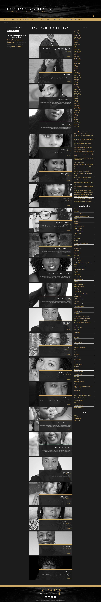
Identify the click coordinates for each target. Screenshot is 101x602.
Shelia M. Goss (77, 209)
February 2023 (77, 56)
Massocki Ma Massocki (78, 405)
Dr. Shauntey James (78, 327)
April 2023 (76, 54)
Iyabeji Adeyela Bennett (79, 299)
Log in (75, 415)
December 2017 (77, 109)
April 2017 (76, 119)
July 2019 (76, 81)
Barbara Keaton (77, 357)
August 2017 (76, 112)
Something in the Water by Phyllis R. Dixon (83, 201)
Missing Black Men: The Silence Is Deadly (82, 177)
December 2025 (77, 35)
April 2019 (76, 84)
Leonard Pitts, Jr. (77, 291)
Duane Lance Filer (77, 281)
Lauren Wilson (77, 332)
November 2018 (77, 91)
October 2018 (77, 93)
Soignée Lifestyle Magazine (19, 19)
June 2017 (76, 116)
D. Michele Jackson (78, 367)
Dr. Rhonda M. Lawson (78, 279)
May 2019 (76, 82)
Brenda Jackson (77, 245)
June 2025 (76, 42)
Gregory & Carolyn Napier (79, 213)
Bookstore (35, 19)
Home (6, 19)
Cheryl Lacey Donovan (78, 400)
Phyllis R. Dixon (77, 274)
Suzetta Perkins (77, 253)
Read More (69, 56)
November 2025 (77, 37)
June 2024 (76, 48)
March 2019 (76, 86)
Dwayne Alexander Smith (79, 284)
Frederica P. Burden (78, 228)
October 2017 (77, 110)
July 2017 (76, 114)
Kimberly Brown (77, 248)
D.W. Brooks (76, 313)
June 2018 (76, 98)
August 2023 (77, 53)
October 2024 (77, 44)
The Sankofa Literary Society (80, 347)
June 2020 (76, 67)
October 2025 (77, 39)
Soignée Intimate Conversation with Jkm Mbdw (84, 151)
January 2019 (77, 88)
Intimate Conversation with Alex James (82, 171)
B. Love (75, 349)
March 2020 (76, 70)
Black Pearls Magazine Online (30, 9)
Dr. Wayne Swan (77, 403)
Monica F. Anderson (78, 342)
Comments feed (77, 418)
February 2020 (77, 72)
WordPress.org (77, 420)
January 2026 (77, 34)
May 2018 (76, 100)
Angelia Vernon (77, 272)
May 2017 (76, 117)
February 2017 (77, 123)
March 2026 (76, 30)
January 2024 (77, 49)
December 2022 (77, 58)
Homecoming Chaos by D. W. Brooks (81, 316)
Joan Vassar (76, 379)
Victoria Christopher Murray (79, 267)
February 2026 (77, 32)
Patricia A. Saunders (78, 311)
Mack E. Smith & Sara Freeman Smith (81, 216)
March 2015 (76, 126)
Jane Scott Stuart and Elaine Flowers (81, 243)
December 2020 (77, 60)
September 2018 (77, 95)
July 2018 (76, 96)
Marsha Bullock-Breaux (78, 231)
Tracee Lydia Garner (78, 258)
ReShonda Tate (77, 221)
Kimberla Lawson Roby (78, 371)
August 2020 (77, 63)
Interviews (57, 19)
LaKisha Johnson (77, 260)
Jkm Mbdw (76, 223)
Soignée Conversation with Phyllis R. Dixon (83, 198)
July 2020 (76, 65)
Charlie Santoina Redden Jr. (79, 269)
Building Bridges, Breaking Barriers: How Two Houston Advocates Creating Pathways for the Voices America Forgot (83, 135)
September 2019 (77, 79)
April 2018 (76, 102)
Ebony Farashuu (77, 384)
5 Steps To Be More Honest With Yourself (82, 395)
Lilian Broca (76, 301)
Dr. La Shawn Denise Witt (79, 226)
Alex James (76, 236)
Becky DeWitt (76, 376)
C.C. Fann (76, 344)
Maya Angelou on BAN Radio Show (81, 294)
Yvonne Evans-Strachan (79, 407)
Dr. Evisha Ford (77, 330)
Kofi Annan (76, 337)
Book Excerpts (46, 19)
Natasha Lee (76, 255)
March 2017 (76, 121)
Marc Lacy (76, 325)
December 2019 (77, 75)
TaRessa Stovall (77, 359)
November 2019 (77, 77)
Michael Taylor (77, 289)
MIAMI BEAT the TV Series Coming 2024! (82, 322)
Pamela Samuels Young (79, 286)
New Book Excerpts (85, 131)
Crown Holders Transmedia (73, 19)
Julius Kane (76, 211)
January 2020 (77, 74)
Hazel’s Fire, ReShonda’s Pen (79, 162)
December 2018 (77, 89)
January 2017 (76, 124)
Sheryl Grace (76, 369)
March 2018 (76, 103)
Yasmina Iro (76, 354)
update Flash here (16, 47)
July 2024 (76, 46)
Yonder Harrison (77, 296)
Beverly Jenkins (77, 241)
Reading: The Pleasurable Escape (81, 398)
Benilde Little (77, 390)
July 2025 (76, 40)
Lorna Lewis (76, 250)
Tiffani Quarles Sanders (79, 304)
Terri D (75, 352)
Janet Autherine (77, 362)
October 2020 (77, 61)
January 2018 (76, 107)
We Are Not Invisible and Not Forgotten (82, 180)
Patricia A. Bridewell (78, 374)
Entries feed (76, 417)
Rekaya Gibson (77, 238)
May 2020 (76, 68)
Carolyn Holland (77, 277)
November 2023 (77, 51)
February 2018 (77, 105)
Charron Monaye (77, 233)
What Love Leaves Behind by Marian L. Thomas (83, 164)
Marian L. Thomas (77, 218)
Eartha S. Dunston (78, 339)
